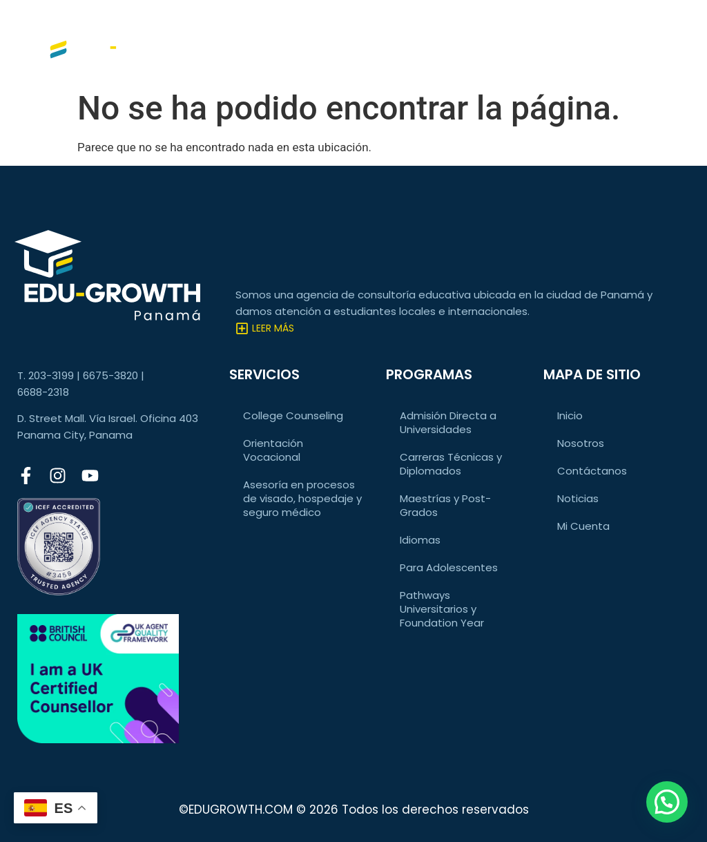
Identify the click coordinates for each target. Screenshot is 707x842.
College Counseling (293, 415)
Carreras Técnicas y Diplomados (451, 464)
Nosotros (580, 443)
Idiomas (420, 540)
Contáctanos (592, 470)
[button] (667, 802)
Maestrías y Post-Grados (445, 505)
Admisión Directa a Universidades (448, 422)
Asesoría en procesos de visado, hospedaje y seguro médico (302, 498)
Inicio (570, 415)
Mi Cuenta (583, 526)
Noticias (578, 498)
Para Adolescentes (449, 567)
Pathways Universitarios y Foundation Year (442, 609)
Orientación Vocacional (273, 450)
